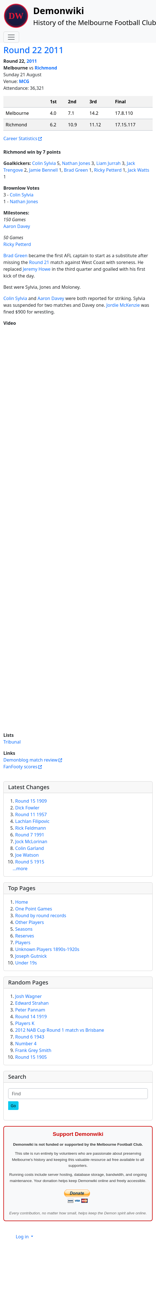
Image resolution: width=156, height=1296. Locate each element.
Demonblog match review (30, 760)
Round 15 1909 (31, 801)
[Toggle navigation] (11, 37)
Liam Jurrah (108, 163)
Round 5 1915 (29, 862)
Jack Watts (138, 170)
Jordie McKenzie (123, 305)
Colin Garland (29, 848)
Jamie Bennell (43, 170)
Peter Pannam (30, 1010)
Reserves (24, 936)
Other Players (29, 922)
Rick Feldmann (30, 828)
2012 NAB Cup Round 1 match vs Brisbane (59, 1030)
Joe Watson (27, 855)
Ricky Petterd (108, 170)
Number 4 (26, 1043)
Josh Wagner (28, 996)
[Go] (13, 1105)
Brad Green (76, 170)
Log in (23, 1237)
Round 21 (39, 262)
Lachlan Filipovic (32, 821)
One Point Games (33, 909)
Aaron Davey (16, 226)
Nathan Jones (76, 163)
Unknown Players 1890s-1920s (47, 949)
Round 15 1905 (31, 1057)
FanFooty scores (20, 767)
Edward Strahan (32, 1003)
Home (21, 902)
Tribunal (12, 742)
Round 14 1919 (31, 1016)
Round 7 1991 (29, 835)
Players (22, 942)
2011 (32, 61)
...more (20, 868)
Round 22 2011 (33, 50)
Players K (24, 1023)
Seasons (24, 929)
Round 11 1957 (31, 814)
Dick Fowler (27, 808)
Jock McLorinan (31, 841)
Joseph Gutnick (31, 956)
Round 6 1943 (29, 1037)
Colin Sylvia (44, 163)
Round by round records (40, 915)
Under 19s (26, 963)
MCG (24, 81)
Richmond (46, 68)
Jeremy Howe (37, 269)
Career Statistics (20, 138)
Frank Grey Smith (33, 1050)
